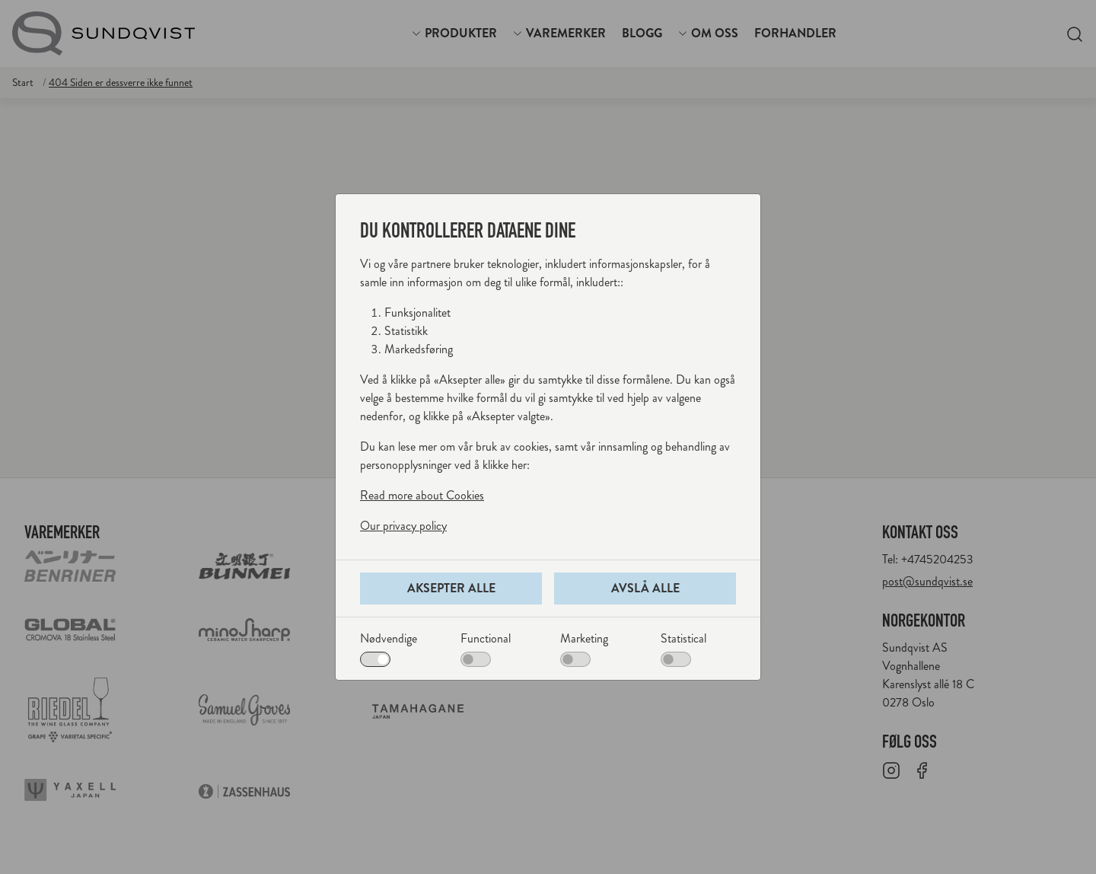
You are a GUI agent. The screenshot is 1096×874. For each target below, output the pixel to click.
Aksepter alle (451, 588)
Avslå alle (645, 588)
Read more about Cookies (422, 495)
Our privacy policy (403, 525)
